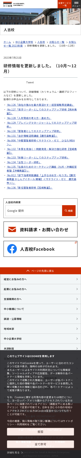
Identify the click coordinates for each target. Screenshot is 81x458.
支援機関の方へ (13, 299)
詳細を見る (13, 452)
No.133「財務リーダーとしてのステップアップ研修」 (38, 157)
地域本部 (9, 328)
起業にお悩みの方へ (15, 289)
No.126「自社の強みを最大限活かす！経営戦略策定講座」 (40, 104)
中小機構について (14, 309)
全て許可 (40, 444)
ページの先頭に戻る (42, 271)
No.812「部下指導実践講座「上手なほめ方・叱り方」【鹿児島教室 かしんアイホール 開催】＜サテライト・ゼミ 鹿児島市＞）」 (41, 179)
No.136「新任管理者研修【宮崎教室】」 (30, 187)
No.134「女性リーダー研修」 (24, 162)
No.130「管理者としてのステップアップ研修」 (34, 131)
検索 (69, 210)
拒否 (40, 431)
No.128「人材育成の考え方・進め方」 (29, 118)
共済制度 (9, 348)
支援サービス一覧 (64, 4)
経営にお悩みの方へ (15, 279)
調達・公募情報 (13, 319)
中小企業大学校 (24, 42)
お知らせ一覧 (56, 42)
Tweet (30, 82)
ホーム (7, 42)
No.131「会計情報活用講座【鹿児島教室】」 (32, 135)
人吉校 (41, 42)
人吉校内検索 (13, 202)
